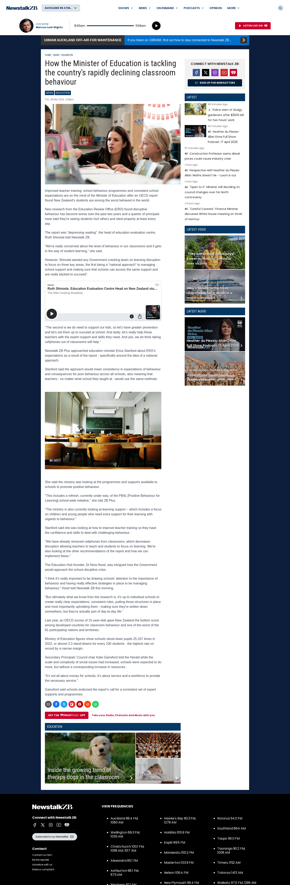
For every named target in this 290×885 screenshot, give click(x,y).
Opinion (215, 8)
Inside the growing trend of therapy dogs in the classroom (83, 773)
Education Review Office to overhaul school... (149, 749)
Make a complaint (43, 869)
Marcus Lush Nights (49, 27)
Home (48, 55)
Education (67, 55)
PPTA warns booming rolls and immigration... (152, 776)
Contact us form (42, 855)
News (56, 55)
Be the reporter (40, 859)
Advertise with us (42, 864)
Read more (215, 113)
